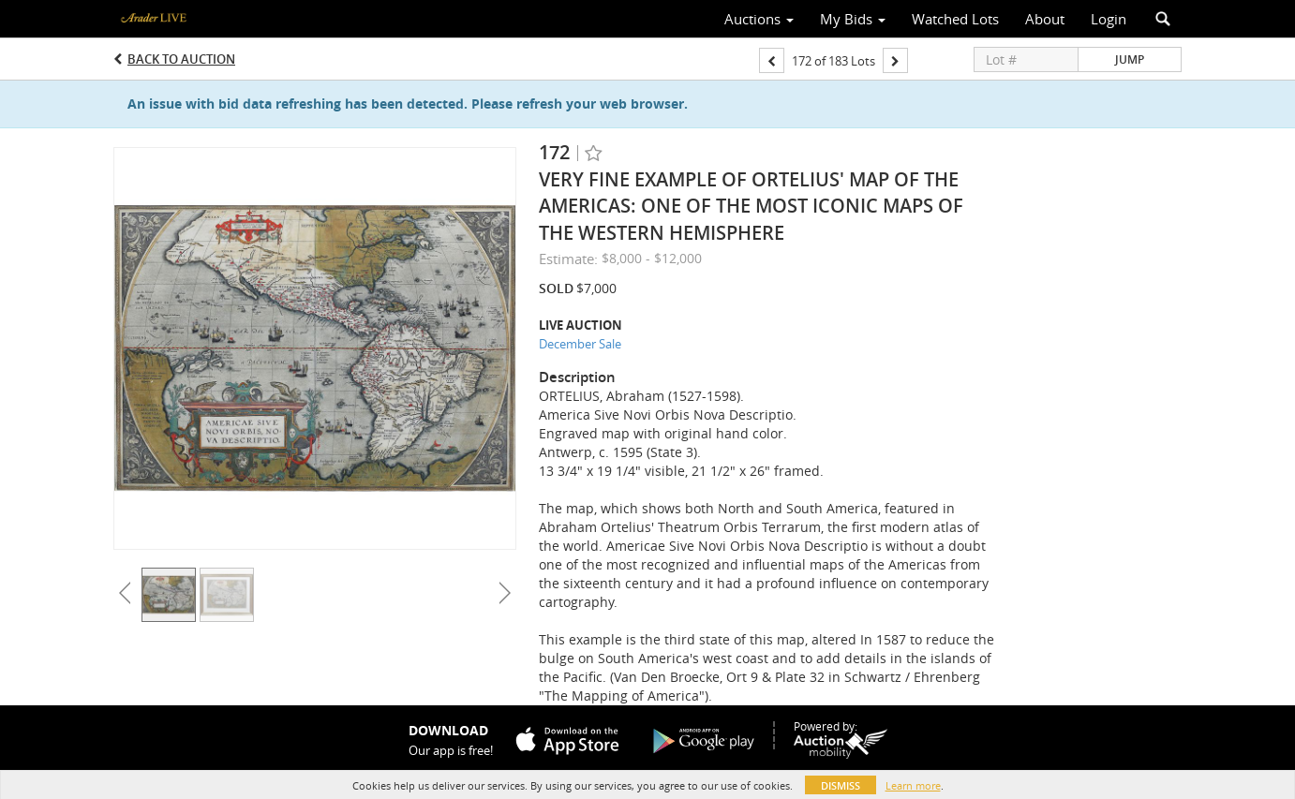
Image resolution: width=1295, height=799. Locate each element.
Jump (1129, 59)
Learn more (913, 785)
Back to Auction (181, 59)
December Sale (580, 343)
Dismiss (840, 785)
